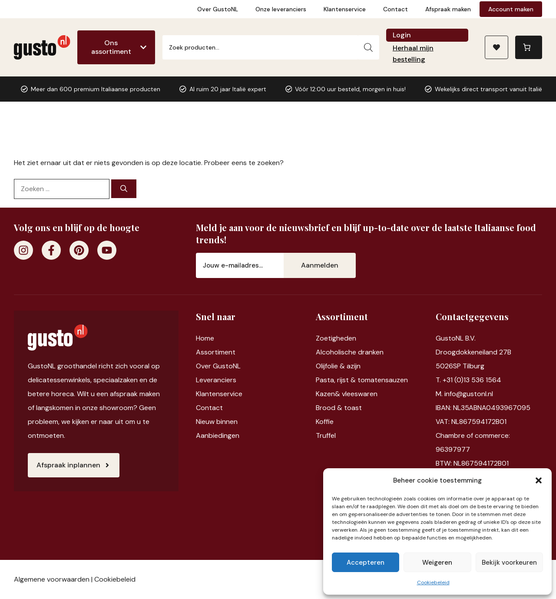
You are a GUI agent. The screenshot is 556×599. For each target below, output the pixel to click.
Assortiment (215, 352)
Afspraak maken (448, 9)
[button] (538, 480)
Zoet (323, 338)
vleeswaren (359, 393)
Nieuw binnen (217, 421)
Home (205, 338)
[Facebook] (51, 250)
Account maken (510, 9)
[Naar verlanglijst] (496, 47)
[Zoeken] (368, 47)
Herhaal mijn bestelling (413, 53)
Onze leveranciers (280, 9)
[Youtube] (106, 250)
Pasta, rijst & (336, 379)
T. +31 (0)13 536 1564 (468, 379)
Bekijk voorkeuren (509, 562)
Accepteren (365, 562)
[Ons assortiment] (116, 47)
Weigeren (437, 562)
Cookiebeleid (433, 582)
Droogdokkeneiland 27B (473, 352)
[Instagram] (23, 250)
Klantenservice (345, 9)
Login (402, 35)
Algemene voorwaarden (51, 579)
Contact (395, 9)
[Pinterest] (79, 250)
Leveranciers (216, 379)
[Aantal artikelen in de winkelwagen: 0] (528, 47)
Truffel (326, 435)
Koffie (325, 421)
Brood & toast (339, 407)
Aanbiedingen (217, 435)
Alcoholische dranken (350, 352)
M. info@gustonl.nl (464, 393)
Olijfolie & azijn (338, 366)
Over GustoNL (217, 9)
